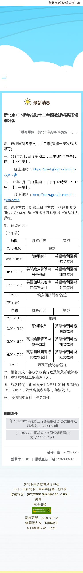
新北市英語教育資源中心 (64, 2)
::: (5, 86)
